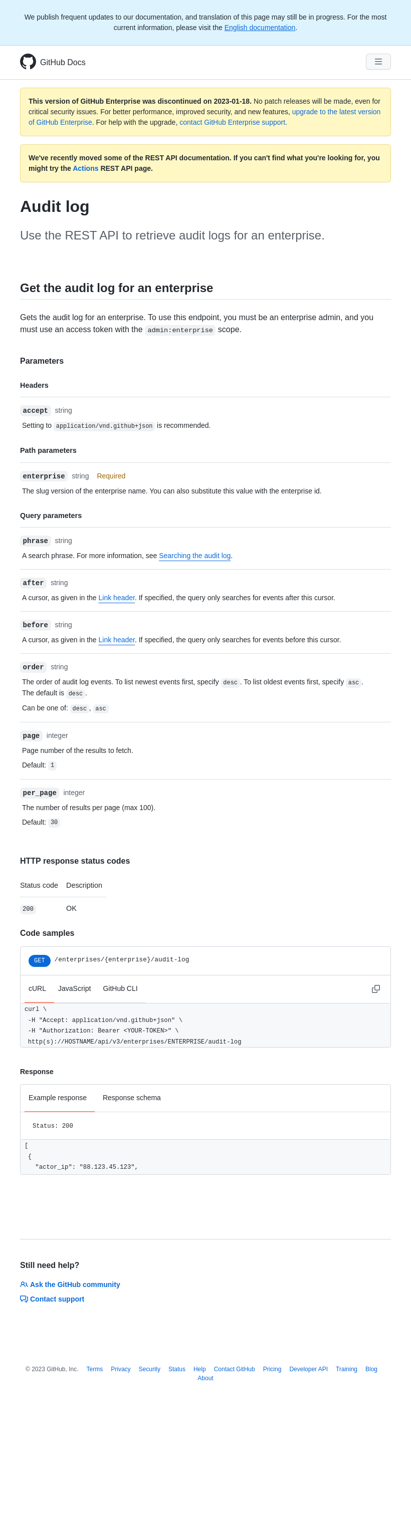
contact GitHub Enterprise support (232, 122)
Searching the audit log (195, 556)
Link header (117, 598)
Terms (95, 1369)
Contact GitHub (234, 1369)
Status (176, 1369)
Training (346, 1369)
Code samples (47, 933)
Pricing (272, 1369)
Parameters (42, 361)
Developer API (308, 1369)
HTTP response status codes (75, 861)
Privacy (120, 1369)
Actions (85, 168)
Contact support (52, 1299)
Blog (371, 1369)
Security (149, 1369)
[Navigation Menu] (378, 62)
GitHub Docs (63, 62)
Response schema (132, 1098)
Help (199, 1369)
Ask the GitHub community (70, 1285)
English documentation (260, 28)
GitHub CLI (120, 988)
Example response (58, 1098)
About (205, 1378)
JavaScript (74, 988)
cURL (37, 988)
